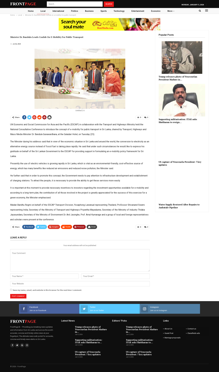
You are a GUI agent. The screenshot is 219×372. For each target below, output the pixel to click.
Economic (157, 11)
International (57, 11)
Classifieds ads (193, 333)
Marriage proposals (172, 337)
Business (89, 11)
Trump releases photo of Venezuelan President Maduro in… (91, 329)
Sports (104, 11)
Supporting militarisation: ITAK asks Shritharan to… (88, 341)
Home (29, 11)
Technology (119, 11)
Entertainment (139, 11)
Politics (74, 11)
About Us (168, 329)
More (171, 11)
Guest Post (169, 333)
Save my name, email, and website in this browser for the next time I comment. (47, 290)
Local (41, 11)
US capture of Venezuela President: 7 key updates (88, 353)
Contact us (191, 329)
